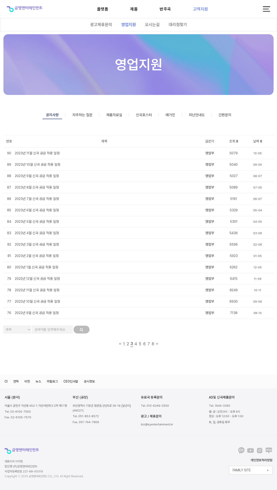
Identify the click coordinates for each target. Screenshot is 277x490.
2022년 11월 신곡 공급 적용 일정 (37, 290)
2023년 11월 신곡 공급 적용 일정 (37, 153)
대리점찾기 (178, 24)
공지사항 (52, 115)
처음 (120, 343)
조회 (233, 141)
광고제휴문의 (101, 24)
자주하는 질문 (82, 115)
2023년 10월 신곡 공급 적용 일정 (37, 164)
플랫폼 (102, 9)
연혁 (16, 381)
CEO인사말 (70, 381)
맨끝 (157, 343)
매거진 (170, 115)
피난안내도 (197, 115)
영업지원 (128, 24)
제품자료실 (114, 115)
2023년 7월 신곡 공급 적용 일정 (37, 199)
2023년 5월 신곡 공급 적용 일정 (37, 222)
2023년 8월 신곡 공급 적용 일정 (37, 187)
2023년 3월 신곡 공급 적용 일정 (37, 244)
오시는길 (152, 24)
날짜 (257, 141)
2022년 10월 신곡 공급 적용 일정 (37, 301)
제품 (134, 9)
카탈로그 (52, 381)
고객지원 (200, 9)
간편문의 (225, 115)
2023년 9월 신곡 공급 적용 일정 (37, 176)
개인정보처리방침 (261, 460)
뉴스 (38, 381)
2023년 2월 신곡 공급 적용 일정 (37, 256)
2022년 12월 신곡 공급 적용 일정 (37, 279)
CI (6, 381)
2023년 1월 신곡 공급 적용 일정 (36, 267)
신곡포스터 (144, 115)
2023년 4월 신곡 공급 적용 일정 (37, 233)
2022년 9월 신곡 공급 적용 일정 (37, 313)
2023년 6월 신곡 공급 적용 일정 (37, 210)
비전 (27, 381)
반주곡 (165, 9)
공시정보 (89, 381)
